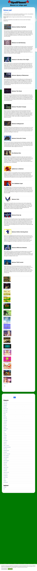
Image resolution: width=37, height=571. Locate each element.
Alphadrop (7, 329)
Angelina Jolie (7, 383)
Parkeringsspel (6, 457)
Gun (4, 432)
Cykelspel (5, 422)
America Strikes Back (7, 343)
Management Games (7, 447)
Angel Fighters (7, 376)
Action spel (5, 401)
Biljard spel (5, 412)
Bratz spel (5, 418)
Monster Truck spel (7, 453)
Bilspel (5, 413)
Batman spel (6, 408)
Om (4, 488)
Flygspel (5, 427)
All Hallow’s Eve (7, 309)
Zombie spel (6, 482)
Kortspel (5, 438)
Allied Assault (7, 323)
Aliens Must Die (7, 289)
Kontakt (5, 487)
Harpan (5, 433)
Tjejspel (5, 480)
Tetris (4, 478)
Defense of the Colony (7, 316)
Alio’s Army (7, 296)
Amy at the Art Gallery (7, 369)
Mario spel (5, 448)
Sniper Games (6, 467)
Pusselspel (5, 458)
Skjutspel (5, 463)
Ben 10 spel (5, 410)
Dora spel (5, 425)
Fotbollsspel (6, 428)
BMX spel (5, 417)
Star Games (5, 473)
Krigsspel (5, 442)
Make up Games (6, 445)
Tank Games (6, 477)
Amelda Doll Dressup (7, 336)
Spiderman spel (6, 472)
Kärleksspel (5, 440)
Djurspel (5, 423)
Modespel (5, 452)
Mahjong (5, 443)
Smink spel (5, 468)
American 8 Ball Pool (7, 349)
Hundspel (5, 435)
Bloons (5, 415)
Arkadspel (5, 405)
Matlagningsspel (6, 450)
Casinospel (5, 420)
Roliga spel (5, 462)
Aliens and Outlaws (7, 282)
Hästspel (5, 437)
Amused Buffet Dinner (7, 362)
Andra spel (5, 403)
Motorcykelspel (6, 455)
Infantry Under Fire (7, 302)
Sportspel (5, 470)
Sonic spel (5, 465)
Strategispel (6, 475)
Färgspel (5, 430)
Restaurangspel (6, 460)
